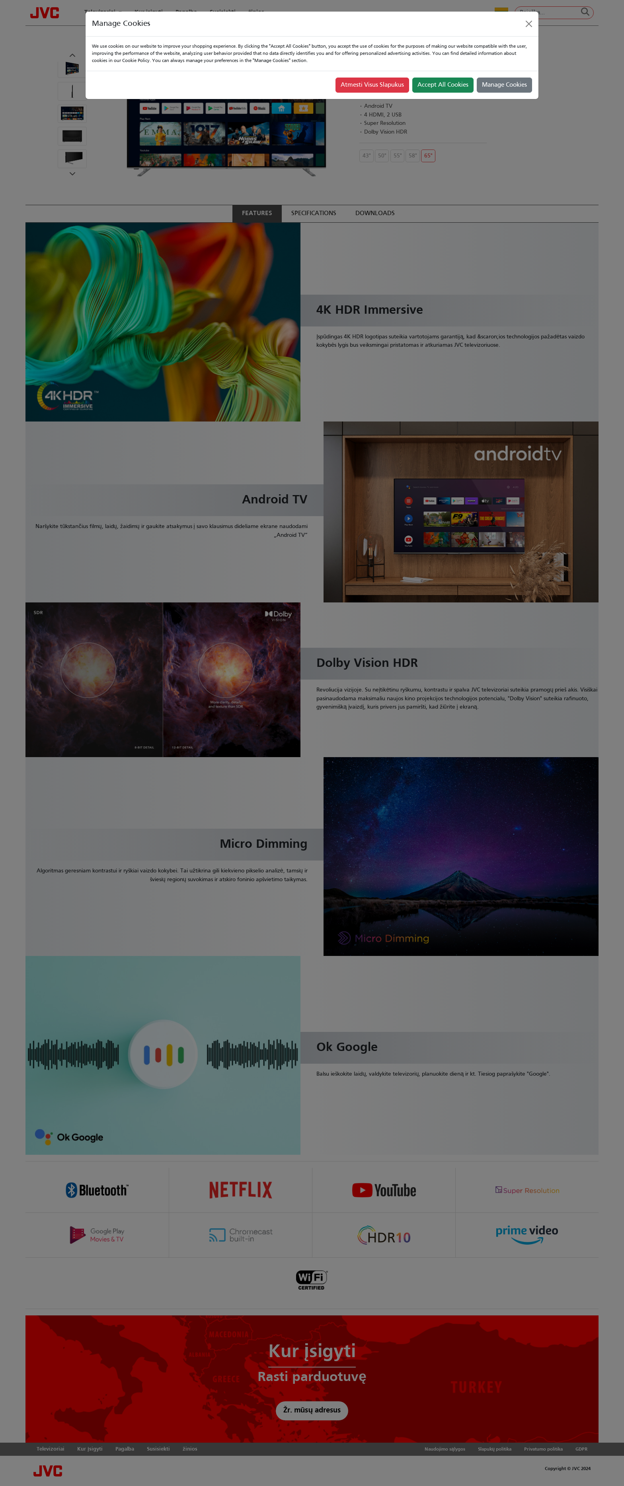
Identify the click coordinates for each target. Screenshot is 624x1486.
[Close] (529, 23)
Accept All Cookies (442, 85)
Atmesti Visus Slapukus (372, 85)
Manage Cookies (504, 85)
